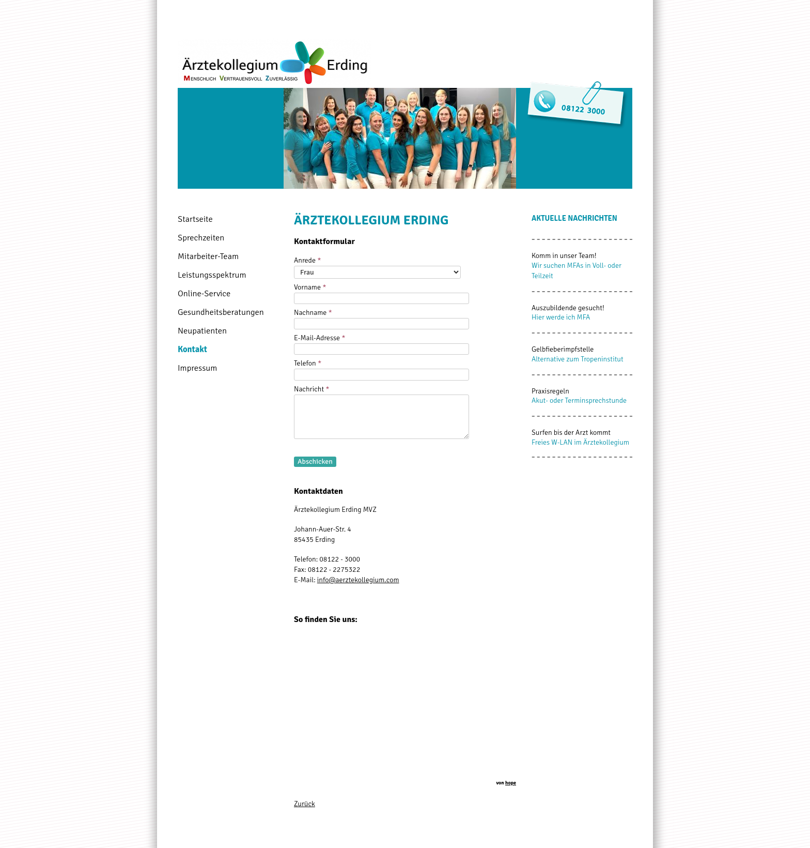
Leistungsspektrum (212, 274)
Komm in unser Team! (564, 255)
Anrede (307, 260)
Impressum (197, 367)
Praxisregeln (550, 391)
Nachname (313, 312)
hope (510, 783)
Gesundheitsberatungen (221, 312)
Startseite (195, 219)
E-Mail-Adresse (320, 338)
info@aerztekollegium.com (358, 580)
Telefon (307, 363)
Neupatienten (202, 330)
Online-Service (204, 293)
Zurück (304, 803)
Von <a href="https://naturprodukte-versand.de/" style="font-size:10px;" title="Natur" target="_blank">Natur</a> (405, 712)
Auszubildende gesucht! (568, 308)
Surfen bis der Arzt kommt (571, 432)
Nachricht (312, 389)
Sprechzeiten (201, 237)
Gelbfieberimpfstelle (563, 349)
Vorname (310, 287)
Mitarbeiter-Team (208, 256)
